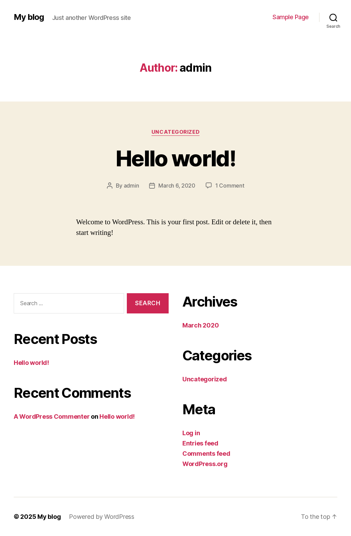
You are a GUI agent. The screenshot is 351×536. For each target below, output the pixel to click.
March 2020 (200, 325)
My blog (29, 17)
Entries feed (200, 443)
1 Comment (229, 185)
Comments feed (206, 453)
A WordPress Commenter (51, 416)
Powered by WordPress (101, 516)
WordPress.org (205, 463)
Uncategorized (175, 132)
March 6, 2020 (176, 185)
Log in (191, 433)
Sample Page (291, 17)
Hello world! (175, 158)
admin (131, 185)
